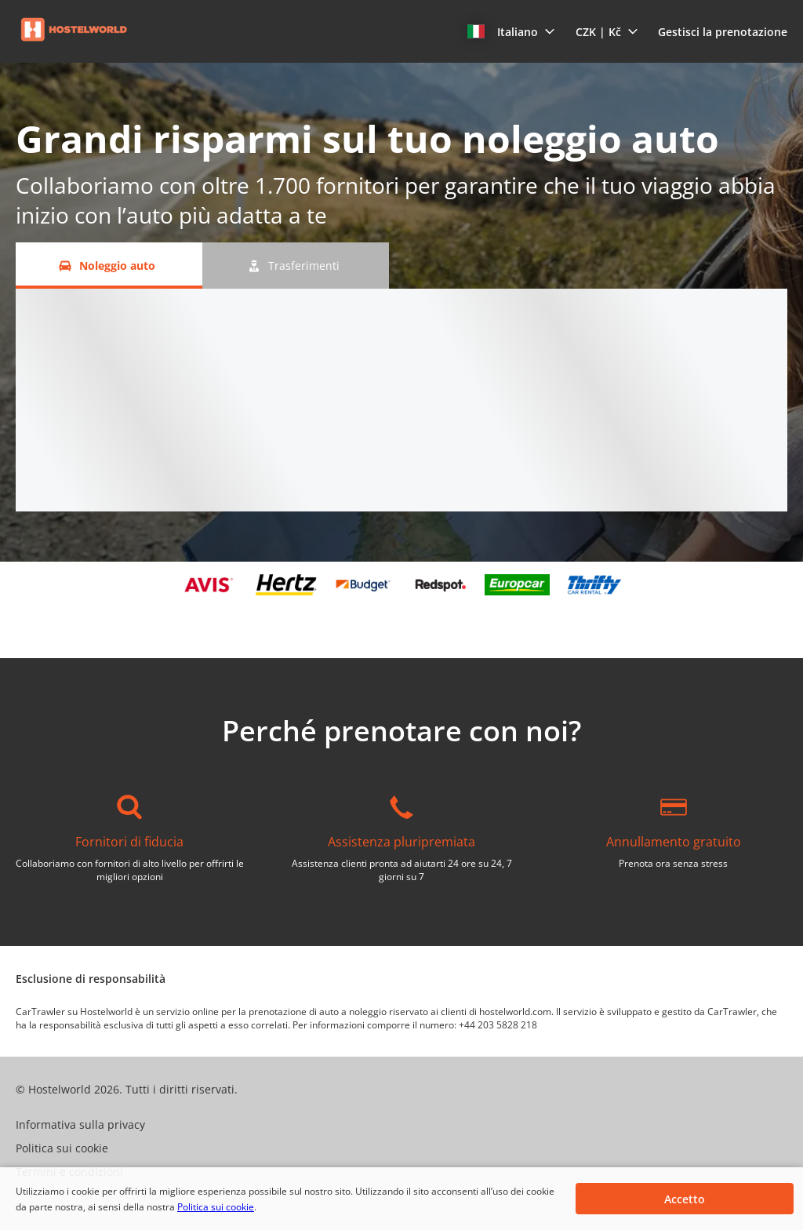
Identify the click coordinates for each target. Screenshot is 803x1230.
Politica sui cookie (215, 1207)
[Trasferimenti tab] (295, 265)
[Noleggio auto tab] (109, 265)
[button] (511, 31)
